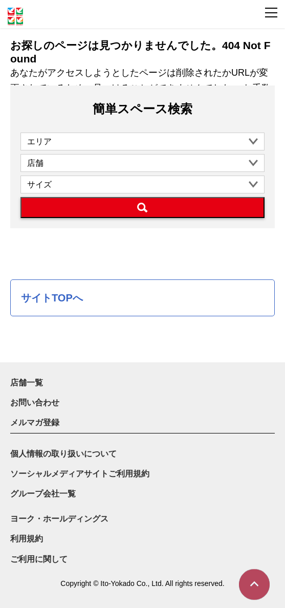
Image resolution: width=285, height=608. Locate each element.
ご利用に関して (39, 559)
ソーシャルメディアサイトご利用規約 (79, 473)
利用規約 (26, 538)
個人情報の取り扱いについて (63, 453)
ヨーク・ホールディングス (59, 518)
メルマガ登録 (34, 422)
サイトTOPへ (52, 297)
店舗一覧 (26, 382)
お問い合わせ (34, 402)
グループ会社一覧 (43, 493)
